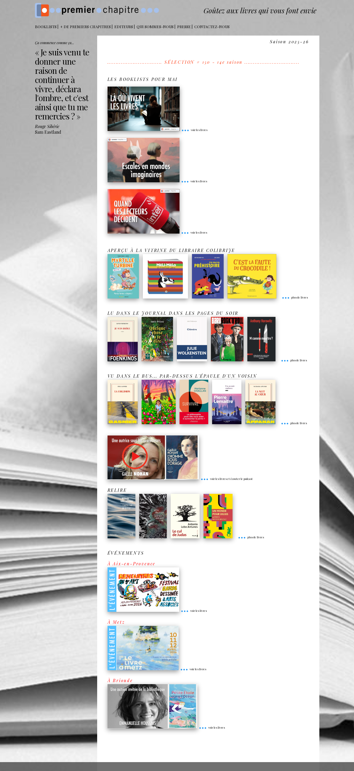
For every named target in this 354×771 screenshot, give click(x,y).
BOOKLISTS (46, 26)
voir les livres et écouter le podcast (227, 479)
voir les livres (194, 130)
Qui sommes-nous (155, 26)
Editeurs (123, 26)
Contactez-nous (212, 26)
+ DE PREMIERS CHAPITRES (85, 26)
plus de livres (295, 297)
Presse (184, 26)
